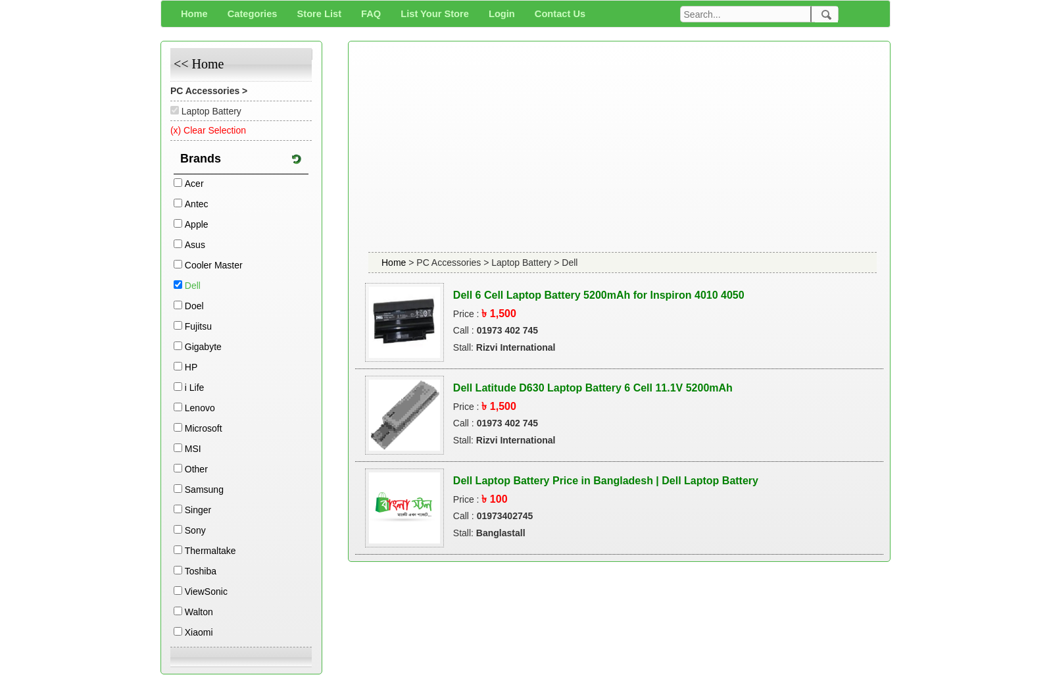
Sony (195, 530)
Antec (196, 204)
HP (191, 367)
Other (196, 469)
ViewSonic (206, 591)
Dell (193, 285)
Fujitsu (198, 326)
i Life (195, 387)
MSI (193, 448)
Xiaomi (199, 632)
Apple (196, 224)
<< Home (199, 64)
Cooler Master (214, 265)
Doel (194, 306)
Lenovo (200, 408)
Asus (195, 245)
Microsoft (203, 428)
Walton (199, 612)
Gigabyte (203, 346)
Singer (198, 510)
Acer (194, 183)
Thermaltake (210, 550)
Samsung (204, 489)
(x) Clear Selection (208, 130)
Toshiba (200, 571)
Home (394, 262)
